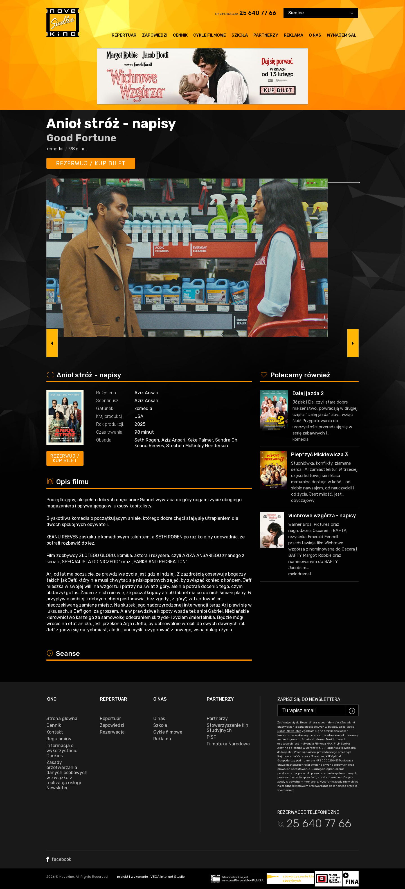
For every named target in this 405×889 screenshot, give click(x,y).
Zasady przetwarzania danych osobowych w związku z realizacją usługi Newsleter (66, 775)
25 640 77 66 (257, 13)
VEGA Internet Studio (167, 877)
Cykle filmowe (209, 35)
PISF (211, 737)
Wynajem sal (341, 35)
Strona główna (61, 718)
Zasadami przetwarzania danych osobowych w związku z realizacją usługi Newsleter (316, 727)
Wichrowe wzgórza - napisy (322, 516)
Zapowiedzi (154, 35)
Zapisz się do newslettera (308, 699)
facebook (58, 859)
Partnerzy (265, 35)
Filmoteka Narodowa (228, 744)
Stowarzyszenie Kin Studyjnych (227, 728)
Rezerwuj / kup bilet (91, 163)
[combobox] (321, 13)
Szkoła (239, 35)
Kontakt (54, 732)
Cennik (180, 35)
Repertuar (124, 35)
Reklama (293, 35)
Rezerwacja (112, 732)
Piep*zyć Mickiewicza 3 (319, 454)
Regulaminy (58, 738)
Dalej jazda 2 (308, 393)
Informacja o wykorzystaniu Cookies (62, 750)
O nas (315, 35)
